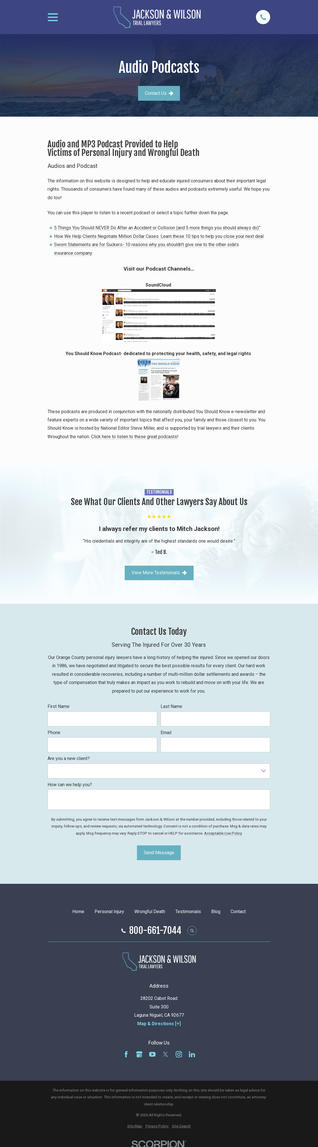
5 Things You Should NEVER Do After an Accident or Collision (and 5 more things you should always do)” (157, 228)
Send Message (159, 852)
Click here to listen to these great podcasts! (134, 436)
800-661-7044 (155, 930)
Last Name (171, 706)
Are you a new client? (69, 758)
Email (166, 732)
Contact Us (159, 93)
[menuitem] (134, 1126)
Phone (54, 732)
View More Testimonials (159, 572)
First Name (58, 706)
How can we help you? (70, 784)
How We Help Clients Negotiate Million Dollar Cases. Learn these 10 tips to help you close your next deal (159, 236)
